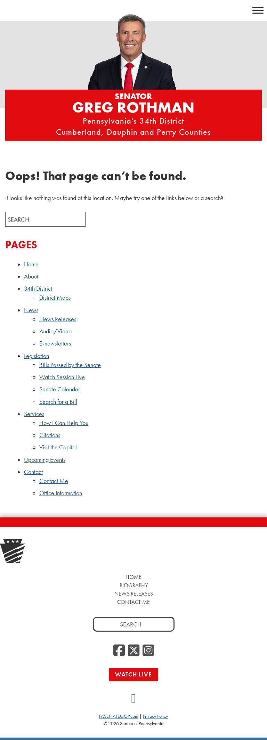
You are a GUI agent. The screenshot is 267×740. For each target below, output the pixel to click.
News (31, 310)
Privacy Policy (155, 716)
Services (34, 414)
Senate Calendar (59, 389)
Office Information (60, 493)
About (31, 276)
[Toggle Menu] (258, 10)
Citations (49, 435)
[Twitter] (133, 650)
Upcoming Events (44, 460)
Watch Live (133, 674)
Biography (134, 585)
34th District (38, 288)
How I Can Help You (63, 423)
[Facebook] (119, 650)
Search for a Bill (58, 402)
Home (31, 264)
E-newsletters (55, 343)
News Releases (57, 319)
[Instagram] (148, 650)
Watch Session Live (62, 377)
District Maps (55, 297)
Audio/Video (55, 331)
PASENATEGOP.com (118, 716)
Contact (33, 472)
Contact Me (53, 481)
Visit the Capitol (58, 447)
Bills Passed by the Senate (70, 365)
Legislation (36, 356)
